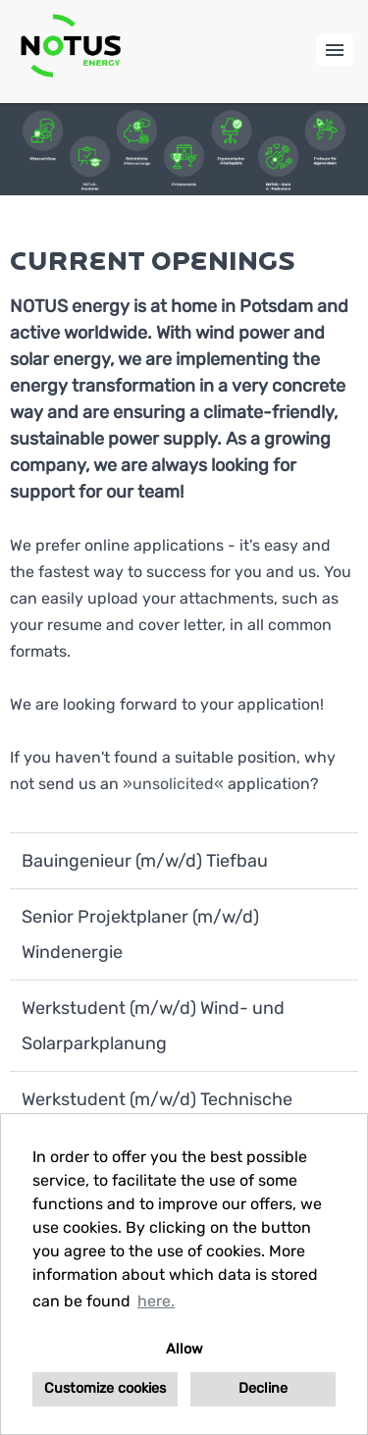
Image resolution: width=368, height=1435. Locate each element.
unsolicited (173, 783)
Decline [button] (263, 1388)
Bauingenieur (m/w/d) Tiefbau (145, 861)
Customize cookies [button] (105, 1388)
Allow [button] (184, 1349)
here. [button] (156, 1301)
